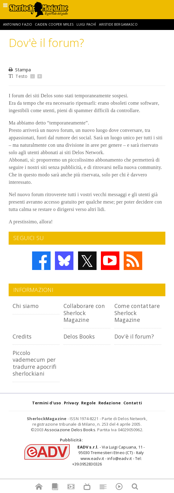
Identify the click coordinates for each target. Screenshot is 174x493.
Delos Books (81, 343)
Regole (88, 416)
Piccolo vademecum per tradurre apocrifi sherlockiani (36, 373)
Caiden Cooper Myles (54, 24)
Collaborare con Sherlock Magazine (86, 312)
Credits (23, 343)
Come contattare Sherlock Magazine (129, 316)
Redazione (109, 416)
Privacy (71, 416)
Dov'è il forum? (135, 343)
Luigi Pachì (86, 24)
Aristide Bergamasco (118, 24)
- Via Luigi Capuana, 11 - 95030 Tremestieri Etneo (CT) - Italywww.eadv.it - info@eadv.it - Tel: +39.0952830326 (108, 469)
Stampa (20, 69)
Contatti (132, 416)
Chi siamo (27, 306)
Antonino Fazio (17, 24)
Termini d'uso (46, 416)
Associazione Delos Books (69, 443)
